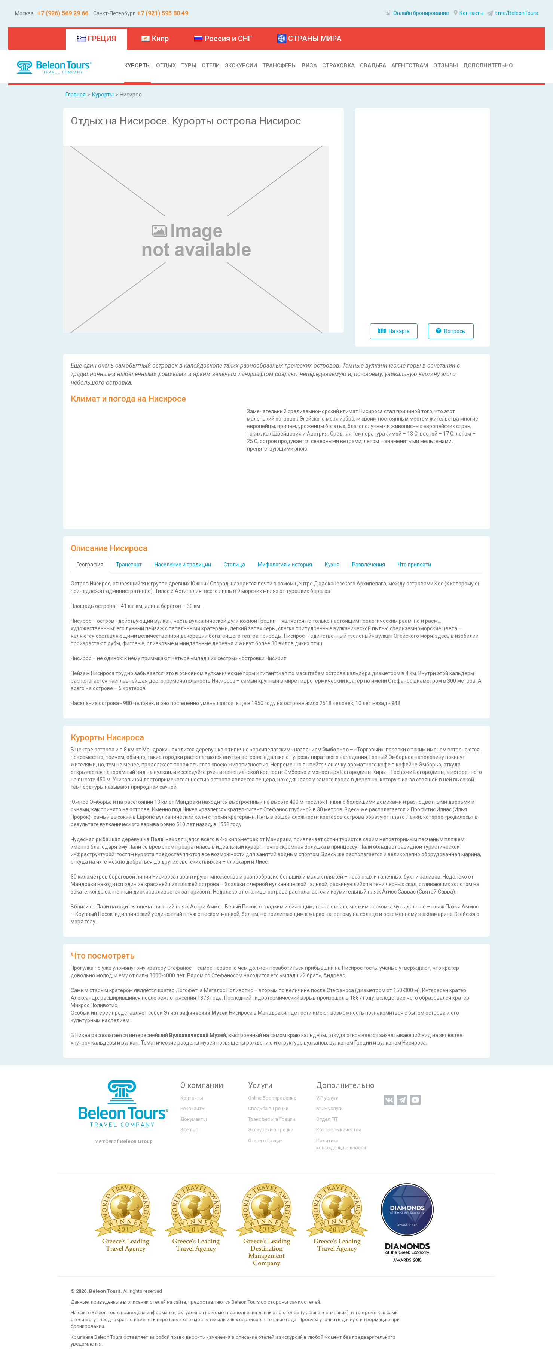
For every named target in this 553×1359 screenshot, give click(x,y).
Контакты (468, 13)
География (90, 565)
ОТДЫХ (166, 65)
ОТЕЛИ (211, 65)
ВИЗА (309, 65)
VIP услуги (327, 1098)
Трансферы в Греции (271, 1119)
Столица (234, 565)
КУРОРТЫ (137, 65)
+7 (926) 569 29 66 (62, 13)
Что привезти (414, 565)
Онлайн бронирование (417, 13)
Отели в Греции (265, 1140)
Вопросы (451, 331)
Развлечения (368, 565)
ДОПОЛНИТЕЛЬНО (488, 65)
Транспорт (129, 565)
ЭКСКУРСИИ (241, 65)
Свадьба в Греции (268, 1108)
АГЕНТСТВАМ (409, 65)
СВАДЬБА (373, 65)
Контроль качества (338, 1129)
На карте (394, 331)
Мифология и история (285, 565)
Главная (75, 94)
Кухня (332, 565)
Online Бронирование (272, 1098)
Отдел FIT (327, 1119)
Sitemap (189, 1129)
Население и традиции (183, 565)
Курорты (103, 94)
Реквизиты (192, 1108)
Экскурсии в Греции (270, 1129)
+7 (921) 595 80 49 (162, 13)
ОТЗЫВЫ (445, 65)
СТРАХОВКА (338, 65)
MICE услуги (329, 1108)
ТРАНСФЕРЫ (279, 65)
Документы (193, 1119)
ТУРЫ (188, 65)
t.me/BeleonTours (511, 13)
